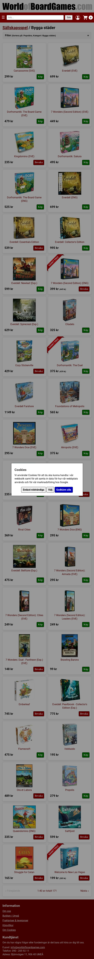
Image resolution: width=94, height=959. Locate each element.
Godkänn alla (63, 489)
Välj (50, 489)
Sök (69, 17)
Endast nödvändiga (33, 489)
